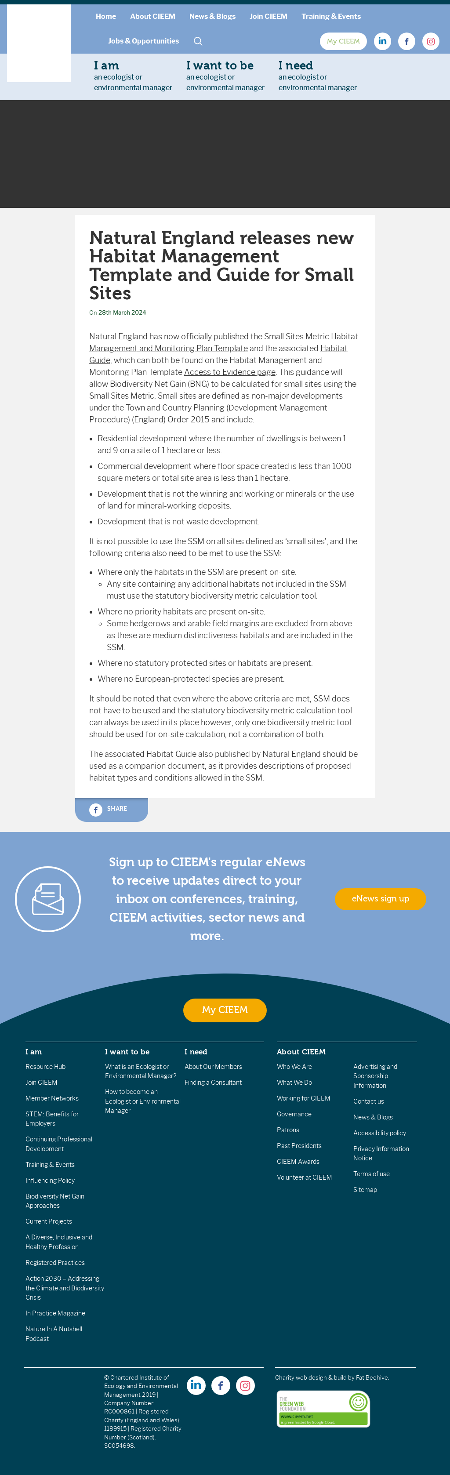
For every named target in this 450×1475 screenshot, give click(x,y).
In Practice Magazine (55, 1313)
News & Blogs (212, 16)
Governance (294, 1114)
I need (196, 1051)
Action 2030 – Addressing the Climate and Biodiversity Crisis (64, 1288)
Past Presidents (299, 1146)
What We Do (294, 1082)
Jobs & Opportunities (143, 41)
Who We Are (294, 1067)
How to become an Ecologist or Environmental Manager (143, 1101)
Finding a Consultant (213, 1082)
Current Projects (48, 1221)
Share (108, 810)
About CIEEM (152, 16)
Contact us (368, 1101)
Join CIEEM (268, 16)
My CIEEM (343, 41)
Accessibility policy (379, 1133)
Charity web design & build (311, 1377)
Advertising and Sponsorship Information (375, 1076)
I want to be (127, 1051)
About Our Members (213, 1067)
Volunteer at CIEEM (304, 1177)
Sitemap (365, 1190)
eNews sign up (380, 899)
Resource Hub (45, 1067)
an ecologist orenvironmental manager (133, 75)
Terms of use (371, 1174)
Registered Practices (55, 1263)
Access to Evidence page (230, 372)
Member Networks (52, 1098)
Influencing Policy (50, 1180)
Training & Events (331, 16)
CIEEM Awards (298, 1162)
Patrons (288, 1130)
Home (106, 16)
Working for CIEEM (303, 1098)
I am (33, 1051)
